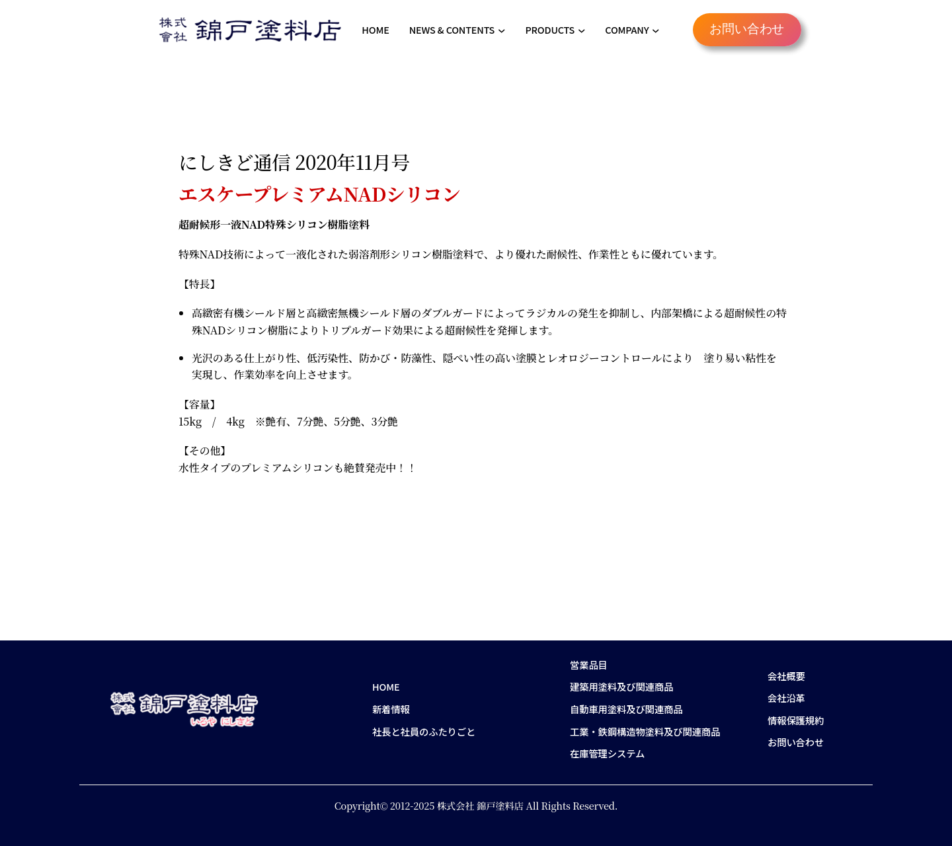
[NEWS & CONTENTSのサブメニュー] (502, 30)
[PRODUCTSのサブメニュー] (582, 30)
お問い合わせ (746, 29)
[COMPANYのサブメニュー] (656, 30)
